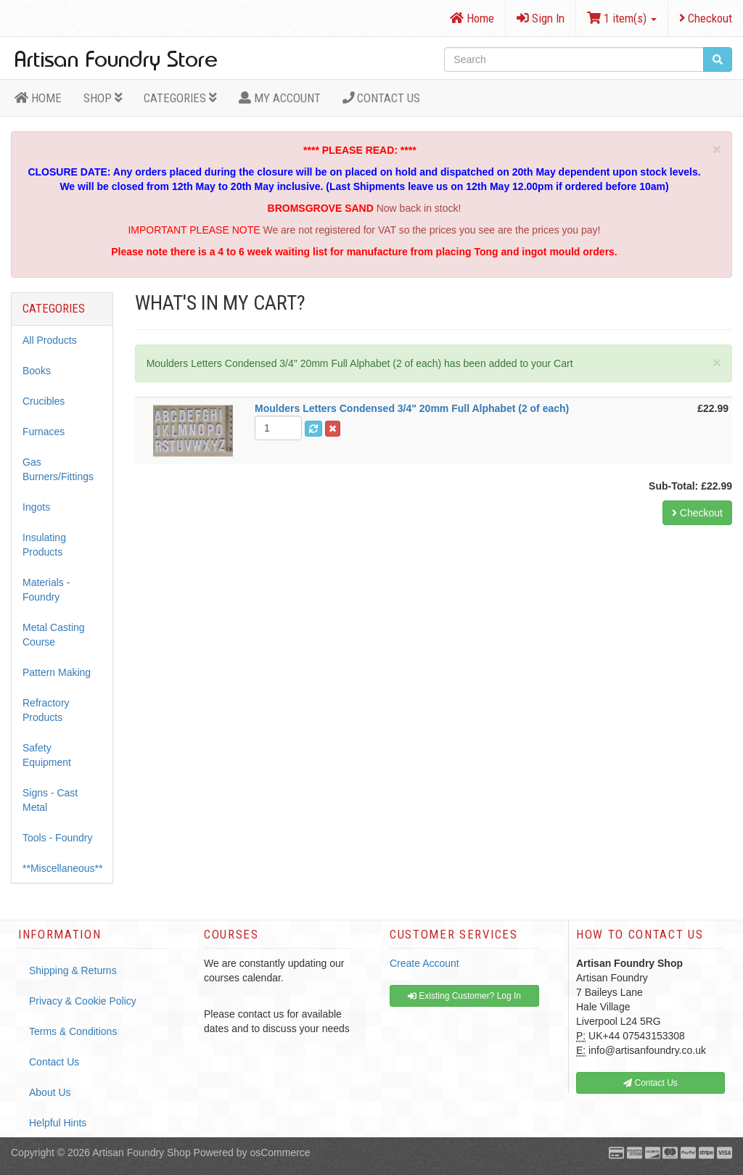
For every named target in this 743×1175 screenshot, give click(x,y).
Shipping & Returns (73, 970)
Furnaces (43, 431)
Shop (103, 98)
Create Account (424, 963)
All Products (49, 340)
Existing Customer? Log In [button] (464, 996)
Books (36, 370)
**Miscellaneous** (62, 868)
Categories (180, 98)
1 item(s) (622, 18)
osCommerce (280, 1152)
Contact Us (381, 98)
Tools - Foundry (57, 838)
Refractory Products (46, 710)
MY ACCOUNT (280, 98)
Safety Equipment (46, 755)
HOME (38, 98)
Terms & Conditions (73, 1031)
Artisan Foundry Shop (141, 1152)
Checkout (705, 18)
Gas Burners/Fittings (58, 469)
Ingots (36, 507)
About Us (50, 1092)
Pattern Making (56, 672)
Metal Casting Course (53, 635)
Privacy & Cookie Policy (82, 1001)
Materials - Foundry (46, 590)
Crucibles (43, 401)
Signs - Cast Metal (50, 800)
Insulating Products (44, 545)
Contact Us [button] (650, 1083)
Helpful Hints (57, 1123)
